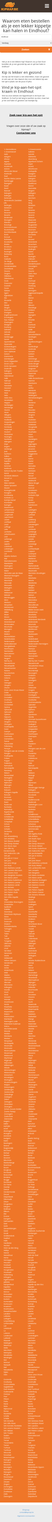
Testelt (31, 929)
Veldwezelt (8, 958)
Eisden (30, 1209)
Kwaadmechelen (10, 1311)
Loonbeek (8, 551)
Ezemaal (31, 327)
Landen (31, 1314)
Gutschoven (33, 371)
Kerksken (32, 471)
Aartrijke (7, 1126)
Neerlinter (32, 651)
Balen (6, 1141)
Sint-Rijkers (8, 895)
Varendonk (32, 951)
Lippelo (7, 544)
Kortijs (30, 497)
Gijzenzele (8, 344)
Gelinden (7, 329)
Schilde (6, 1418)
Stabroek (31, 1433)
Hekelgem (32, 393)
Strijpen (31, 921)
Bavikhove (32, 183)
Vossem (7, 997)
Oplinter (7, 714)
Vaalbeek (31, 948)
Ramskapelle (9, 768)
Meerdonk (8, 580)
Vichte (6, 968)
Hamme (31, 381)
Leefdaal (7, 522)
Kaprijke (31, 1287)
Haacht (30, 1236)
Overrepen (32, 736)
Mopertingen (33, 627)
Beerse (6, 1145)
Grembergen (9, 359)
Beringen (31, 1150)
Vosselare (32, 994)
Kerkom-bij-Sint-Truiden (13, 471)
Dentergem (32, 1192)
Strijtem (7, 924)
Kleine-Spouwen (10, 485)
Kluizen (7, 488)
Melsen (31, 595)
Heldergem (32, 395)
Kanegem (8, 458)
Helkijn (6, 1250)
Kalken (6, 456)
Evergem (7, 1219)
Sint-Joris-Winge (10, 863)
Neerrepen (32, 653)
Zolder (30, 1111)
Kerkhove (8, 468)
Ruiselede (7, 1413)
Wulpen (7, 1085)
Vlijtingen (31, 982)
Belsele (31, 195)
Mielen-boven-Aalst (36, 610)
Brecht (30, 1175)
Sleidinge (31, 897)
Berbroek (7, 198)
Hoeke (30, 417)
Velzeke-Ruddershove (36, 960)
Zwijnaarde (32, 1119)
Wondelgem (9, 1077)
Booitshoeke (9, 229)
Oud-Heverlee (9, 1389)
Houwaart (7, 1272)
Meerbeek (8, 578)
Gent (30, 1226)
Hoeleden (32, 420)
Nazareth (31, 1362)
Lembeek (32, 529)
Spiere (30, 907)
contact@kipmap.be (27, 1512)
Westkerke (32, 1043)
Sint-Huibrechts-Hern (36, 851)
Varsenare (8, 953)
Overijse (7, 1394)
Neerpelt (7, 1365)
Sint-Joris (31, 858)
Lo (5, 1331)
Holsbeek (7, 1267)
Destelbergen (33, 1194)
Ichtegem (7, 1277)
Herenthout (8, 1255)
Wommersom (33, 1075)
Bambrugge (8, 181)
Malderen (32, 558)
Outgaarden (33, 729)
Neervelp (7, 656)
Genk (6, 1226)
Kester (6, 480)
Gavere (30, 1221)
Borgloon (7, 1170)
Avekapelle (32, 171)
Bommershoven (10, 227)
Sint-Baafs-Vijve (34, 838)
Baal (6, 176)
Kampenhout (9, 1284)
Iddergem (8, 441)
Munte (30, 636)
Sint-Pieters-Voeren (36, 892)
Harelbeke (8, 1243)
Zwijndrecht (32, 1496)
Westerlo (7, 1465)
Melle (6, 1348)
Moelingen (8, 1357)
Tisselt (6, 938)
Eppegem (32, 315)
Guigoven (32, 368)
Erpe (30, 317)
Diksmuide (8, 1199)
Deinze (6, 1189)
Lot (5, 553)
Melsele (7, 595)
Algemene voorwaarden (26, 1516)
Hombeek (8, 427)
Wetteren (31, 1465)
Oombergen (33, 692)
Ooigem (31, 690)
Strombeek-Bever (35, 924)
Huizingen (8, 437)
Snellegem (32, 904)
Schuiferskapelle (34, 826)
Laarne (30, 1311)
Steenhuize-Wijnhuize (12, 914)
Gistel (6, 1231)
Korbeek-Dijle (33, 495)
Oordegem (32, 695)
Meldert (7, 590)
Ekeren (31, 298)
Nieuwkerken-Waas (36, 666)
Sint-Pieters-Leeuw (35, 1430)
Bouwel (31, 239)
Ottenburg (32, 722)
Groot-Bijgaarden (11, 361)
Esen (30, 322)
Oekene (7, 678)
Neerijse (31, 648)
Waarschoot (32, 1455)
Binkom (31, 217)
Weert (30, 1031)
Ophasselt (8, 709)
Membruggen (9, 597)
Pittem (6, 1399)
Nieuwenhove (9, 663)
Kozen (30, 500)
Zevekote (32, 1102)
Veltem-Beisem (10, 960)
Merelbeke (32, 1350)
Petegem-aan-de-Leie (36, 748)
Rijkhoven (8, 782)
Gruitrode (8, 368)
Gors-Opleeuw (9, 351)
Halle (6, 378)
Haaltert (7, 1238)
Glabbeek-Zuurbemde (36, 1231)
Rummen (32, 807)
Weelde (31, 1028)
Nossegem (32, 673)
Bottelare (8, 239)
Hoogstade (32, 427)
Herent (6, 1253)
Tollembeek (33, 938)
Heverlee (31, 412)
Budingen (32, 249)
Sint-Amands (9, 1421)
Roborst (7, 787)
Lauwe (6, 519)
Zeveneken (8, 1104)
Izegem (31, 1279)
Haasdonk (8, 373)
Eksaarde (7, 300)
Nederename (9, 641)
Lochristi (31, 1331)
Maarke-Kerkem (10, 556)
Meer (30, 575)
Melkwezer (8, 592)
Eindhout (7, 1209)
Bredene (7, 1177)
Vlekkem (7, 977)
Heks (6, 395)
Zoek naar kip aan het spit (26, 115)
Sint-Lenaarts (33, 870)
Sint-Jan (7, 856)
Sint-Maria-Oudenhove (13, 880)
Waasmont (8, 1011)
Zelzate (6, 1482)
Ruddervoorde (34, 800)
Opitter (31, 712)
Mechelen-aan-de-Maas (13, 573)
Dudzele (7, 286)
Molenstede (33, 622)
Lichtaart (31, 536)
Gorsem (31, 351)
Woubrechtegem (10, 1082)
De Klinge (8, 261)
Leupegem (32, 534)
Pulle (30, 763)
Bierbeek (31, 1158)
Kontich (7, 1299)
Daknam (31, 259)
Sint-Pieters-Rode (11, 892)
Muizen (7, 631)
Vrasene (31, 997)
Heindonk (32, 390)
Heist (6, 393)
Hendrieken (8, 400)
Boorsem (32, 229)
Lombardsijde (33, 549)
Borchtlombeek (10, 232)
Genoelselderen (34, 334)
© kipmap (26, 1510)
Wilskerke (32, 1067)
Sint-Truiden (8, 1433)
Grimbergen (32, 1233)
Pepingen (31, 1396)
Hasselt (31, 1243)
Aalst (6, 154)
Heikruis (7, 390)
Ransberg (8, 770)
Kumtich (31, 502)
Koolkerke (32, 493)
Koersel (31, 488)
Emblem (31, 310)
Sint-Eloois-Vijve (10, 846)
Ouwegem (32, 731)
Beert (6, 188)
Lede (30, 1316)
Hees (30, 385)
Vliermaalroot (33, 980)
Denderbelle (9, 264)
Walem (7, 1014)
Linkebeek (8, 1328)
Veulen (6, 965)
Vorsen (31, 992)
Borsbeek (7, 1172)
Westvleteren (33, 1050)
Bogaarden (32, 225)
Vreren (30, 999)
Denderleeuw (33, 1189)
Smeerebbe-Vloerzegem (13, 902)
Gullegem (8, 371)
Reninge (31, 775)
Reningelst (8, 778)
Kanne (30, 458)
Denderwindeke (10, 266)
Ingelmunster (9, 1279)
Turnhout (7, 1450)
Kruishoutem (9, 1309)
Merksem (32, 602)
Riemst (30, 1406)
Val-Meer (7, 951)
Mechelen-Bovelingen (36, 573)
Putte (6, 1401)
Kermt (6, 473)
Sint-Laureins (33, 1426)
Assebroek (8, 166)
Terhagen (8, 929)
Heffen (31, 388)
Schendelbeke (33, 819)
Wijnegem (8, 1472)
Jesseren (31, 449)
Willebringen (9, 1065)
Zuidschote (8, 1116)
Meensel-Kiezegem (11, 575)
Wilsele (7, 1067)
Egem (6, 293)
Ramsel (31, 765)
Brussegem (32, 247)
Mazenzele (32, 571)
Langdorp (32, 512)
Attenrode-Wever (11, 171)
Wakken (31, 1011)
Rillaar (30, 785)
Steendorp (8, 912)
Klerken (31, 485)
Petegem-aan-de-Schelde (14, 751)
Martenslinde (33, 566)
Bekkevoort (32, 1148)
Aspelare (7, 164)
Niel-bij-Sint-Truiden (36, 661)
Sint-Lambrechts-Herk (36, 868)
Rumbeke (8, 807)
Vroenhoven (9, 1002)
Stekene (7, 1438)
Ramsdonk (8, 765)
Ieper (30, 1277)
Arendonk (7, 1136)
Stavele (31, 909)
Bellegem (32, 193)
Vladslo (7, 975)
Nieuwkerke (8, 1370)
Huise (30, 434)
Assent (31, 166)
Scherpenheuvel (34, 1416)
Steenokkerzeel (34, 1435)
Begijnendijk (8, 1148)
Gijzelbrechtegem (35, 342)
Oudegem (32, 724)
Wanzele (31, 1021)
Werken (7, 1038)
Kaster (30, 461)
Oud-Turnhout (33, 1389)
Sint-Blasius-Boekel (11, 841)
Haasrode (32, 373)
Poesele (31, 756)
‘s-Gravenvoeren (34, 149)
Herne (6, 1257)
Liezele (31, 539)
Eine (30, 295)
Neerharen (32, 646)
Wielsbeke (32, 1469)
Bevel (30, 208)
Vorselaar (31, 1452)
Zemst (30, 1482)
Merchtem (8, 1350)
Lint (29, 1328)
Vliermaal (7, 980)
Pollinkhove (32, 758)
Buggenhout (33, 1180)
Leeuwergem (33, 524)
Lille (29, 1326)
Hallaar (31, 376)
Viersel (30, 968)
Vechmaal (32, 953)
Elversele (7, 310)
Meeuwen (8, 585)
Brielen (7, 244)
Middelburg (8, 610)
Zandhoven (32, 1477)
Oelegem (32, 678)
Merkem (7, 602)
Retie (6, 1406)
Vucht (30, 1002)
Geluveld (31, 332)
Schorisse (32, 824)
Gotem (7, 354)
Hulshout (31, 1275)
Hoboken (7, 417)
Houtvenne (8, 434)
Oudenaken (32, 726)
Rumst (30, 1413)
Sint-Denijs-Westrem (36, 843)
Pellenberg (8, 746)
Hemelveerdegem (35, 398)
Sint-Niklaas (8, 1430)
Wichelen (7, 1469)
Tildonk (31, 936)
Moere (6, 617)
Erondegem (8, 317)
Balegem (31, 178)
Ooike (6, 692)
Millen (6, 612)
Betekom (7, 208)
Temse (30, 1438)
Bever (30, 1155)
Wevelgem (8, 1467)
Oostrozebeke (9, 1384)
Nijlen (6, 1372)
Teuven (7, 931)
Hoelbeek (8, 420)
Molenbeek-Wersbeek (36, 619)
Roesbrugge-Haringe (36, 787)
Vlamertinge (33, 975)
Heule (30, 407)
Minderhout (32, 612)
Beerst (31, 186)
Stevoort (7, 919)
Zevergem (8, 1106)
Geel (5, 1223)
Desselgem (32, 266)
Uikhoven (7, 943)
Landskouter (9, 512)
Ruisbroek (32, 802)
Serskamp (8, 831)
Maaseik (7, 1340)
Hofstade (7, 424)
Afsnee (7, 159)
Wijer (30, 1058)
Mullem (7, 634)
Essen (30, 1214)
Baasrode (32, 176)
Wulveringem (9, 1087)
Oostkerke (32, 700)
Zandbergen (9, 1089)
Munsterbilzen (9, 636)
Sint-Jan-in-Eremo (35, 856)
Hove (30, 1272)
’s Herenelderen (10, 149)
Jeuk (5, 451)
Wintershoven (9, 1072)
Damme (31, 1182)
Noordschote (9, 673)
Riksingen (8, 785)
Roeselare (32, 1409)
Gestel (6, 339)
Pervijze (7, 748)
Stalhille (7, 909)
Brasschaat (8, 1175)
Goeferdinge (33, 346)
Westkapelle (9, 1043)
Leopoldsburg (9, 1321)
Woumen (32, 1082)
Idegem (31, 441)
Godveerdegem (10, 346)
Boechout (7, 1165)
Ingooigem (32, 444)
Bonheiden (32, 1165)
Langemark (8, 515)
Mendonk (32, 597)
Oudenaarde (8, 1391)
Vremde (7, 999)
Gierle (30, 339)
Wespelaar (8, 1041)
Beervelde (32, 188)
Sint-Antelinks (9, 838)
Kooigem (7, 493)
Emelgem (8, 312)
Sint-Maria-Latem (11, 877)
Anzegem (7, 1133)
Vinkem (31, 970)
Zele (29, 1479)
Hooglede (32, 1267)
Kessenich (32, 478)
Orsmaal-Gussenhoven (37, 719)
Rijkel (30, 780)
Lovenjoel (32, 553)
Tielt (6, 936)
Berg (30, 200)
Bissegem (8, 220)
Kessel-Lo (8, 478)
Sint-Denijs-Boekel (11, 843)
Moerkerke (32, 617)
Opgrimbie (32, 707)
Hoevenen (32, 422)
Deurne (7, 271)
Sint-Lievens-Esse (11, 873)
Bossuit (7, 237)
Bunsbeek (7, 1182)
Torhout (7, 1447)
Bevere (7, 210)
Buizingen (8, 251)
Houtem (7, 432)
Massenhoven (33, 568)
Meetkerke (32, 583)
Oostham (8, 700)
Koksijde (31, 1296)
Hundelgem (32, 439)
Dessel (6, 1194)
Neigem (7, 658)
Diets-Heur (32, 273)
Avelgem (7, 1138)
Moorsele (32, 624)
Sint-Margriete (34, 873)
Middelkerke (32, 1355)
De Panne (7, 1184)
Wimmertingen (10, 1070)
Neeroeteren (9, 653)
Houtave (31, 429)
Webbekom (32, 1026)
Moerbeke (32, 614)
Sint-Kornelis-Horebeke (13, 1426)
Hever (6, 412)
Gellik (30, 329)
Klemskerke (32, 1292)
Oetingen (7, 683)
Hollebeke (32, 424)
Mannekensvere (10, 561)
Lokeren (7, 1333)
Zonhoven (32, 1486)
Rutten (31, 812)
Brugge (6, 1180)
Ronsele (7, 795)
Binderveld (8, 217)
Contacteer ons (26, 132)
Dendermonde (9, 1192)
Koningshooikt (9, 490)
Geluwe (7, 334)
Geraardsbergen (10, 1228)
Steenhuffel (32, 912)
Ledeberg (32, 519)
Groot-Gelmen (34, 361)
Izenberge (8, 449)
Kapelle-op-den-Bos (36, 1284)
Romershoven (33, 792)
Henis (30, 400)
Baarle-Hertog (33, 1138)
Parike (30, 741)
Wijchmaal (8, 1058)
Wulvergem (32, 1085)
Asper (30, 164)
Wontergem (33, 1077)
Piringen (7, 753)
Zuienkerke (32, 1491)
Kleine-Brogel (33, 483)
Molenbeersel (9, 622)
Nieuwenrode (33, 663)
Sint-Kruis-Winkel (34, 865)
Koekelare (8, 1296)
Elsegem (31, 1211)
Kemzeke (32, 466)
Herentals (31, 1253)
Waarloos (8, 1009)
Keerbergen (32, 1289)
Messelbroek (33, 605)
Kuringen (7, 505)
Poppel (7, 761)
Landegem (32, 510)
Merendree (32, 600)
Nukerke (7, 675)
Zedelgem (8, 1097)
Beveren (31, 210)
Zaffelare (31, 1087)
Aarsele (31, 154)
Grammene (8, 356)
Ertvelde (31, 320)
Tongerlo (7, 941)
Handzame (32, 383)
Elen (5, 303)
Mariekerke (8, 563)
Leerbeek (32, 522)
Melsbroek (32, 592)
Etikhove (31, 1216)
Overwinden (8, 739)
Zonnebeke (8, 1489)
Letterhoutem (9, 534)
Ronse (6, 1411)
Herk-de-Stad (33, 1255)
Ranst (6, 1404)
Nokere (7, 670)
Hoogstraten (9, 1270)
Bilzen (30, 1160)
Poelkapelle (8, 756)
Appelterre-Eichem (35, 161)
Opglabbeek (8, 1387)
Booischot (32, 227)
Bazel (6, 186)
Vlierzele (7, 982)
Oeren (6, 680)
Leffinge (7, 527)
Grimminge (32, 359)
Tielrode (31, 933)
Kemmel (7, 466)
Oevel (30, 683)
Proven (31, 761)
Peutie (30, 751)
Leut (6, 536)
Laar (30, 507)
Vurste (6, 1004)
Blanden (7, 222)
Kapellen (7, 461)
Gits (29, 344)
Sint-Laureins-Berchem (13, 870)
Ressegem (8, 780)
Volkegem (8, 987)
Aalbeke (31, 152)
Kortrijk (31, 1304)
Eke (5, 298)
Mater (6, 571)
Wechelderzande (10, 1028)
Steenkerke (32, 914)
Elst (5, 1214)
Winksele (31, 1070)
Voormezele (33, 990)
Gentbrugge (8, 337)
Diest (30, 1197)
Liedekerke (32, 1323)
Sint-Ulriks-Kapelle (11, 897)
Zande (30, 1089)
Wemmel (7, 1462)
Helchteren (32, 1248)
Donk (6, 281)
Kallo (30, 456)
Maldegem (8, 1343)
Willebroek (32, 1472)
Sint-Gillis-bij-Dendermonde (9, 849)
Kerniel (31, 473)
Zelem (6, 1099)
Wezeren (31, 1053)
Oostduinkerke (34, 697)
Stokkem (31, 919)
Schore (7, 824)
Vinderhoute (9, 970)
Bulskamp (8, 254)
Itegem (7, 446)
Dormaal (31, 281)
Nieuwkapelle (9, 666)
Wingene (7, 1474)
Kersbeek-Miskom (11, 476)
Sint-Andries (33, 836)
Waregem (7, 1460)
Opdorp (7, 707)
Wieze (30, 1055)
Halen (30, 1238)
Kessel (30, 476)
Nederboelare (9, 639)
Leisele (31, 527)
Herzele (31, 1260)
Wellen (30, 1460)
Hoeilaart (7, 1265)
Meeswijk (8, 583)
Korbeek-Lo (8, 497)
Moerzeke (8, 619)
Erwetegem (8, 322)
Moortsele (8, 627)
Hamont (7, 383)
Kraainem (7, 1306)
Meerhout (7, 1345)
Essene (6, 1216)
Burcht (31, 254)
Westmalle (8, 1046)
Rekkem (31, 773)
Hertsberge (8, 407)
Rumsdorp (8, 809)
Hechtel (7, 1245)
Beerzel (7, 191)
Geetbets (31, 1223)
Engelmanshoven (11, 315)
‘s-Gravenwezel (10, 152)
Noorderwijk (33, 670)
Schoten (31, 1418)
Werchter (32, 1036)
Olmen (31, 685)
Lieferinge (8, 539)
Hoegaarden (33, 1262)
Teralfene (32, 926)
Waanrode (32, 1004)
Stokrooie (8, 921)
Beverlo (7, 215)
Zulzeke (31, 1116)
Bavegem (8, 183)
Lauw (30, 517)
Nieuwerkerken (34, 1367)
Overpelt (31, 1394)
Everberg (7, 327)
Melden (31, 588)
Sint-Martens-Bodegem (37, 880)
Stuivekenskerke (10, 926)
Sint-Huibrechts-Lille (12, 853)
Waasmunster (9, 1457)
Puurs (30, 1401)
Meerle (31, 580)
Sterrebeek (32, 916)
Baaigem (31, 173)
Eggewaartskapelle (35, 293)
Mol (5, 1360)
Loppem (31, 551)
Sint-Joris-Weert (34, 860)
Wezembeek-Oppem (36, 1467)
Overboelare (9, 734)
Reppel (31, 778)
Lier (5, 1326)
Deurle (31, 268)
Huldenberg (8, 1275)
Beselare (31, 205)
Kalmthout (32, 1282)
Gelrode (7, 332)
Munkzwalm (33, 634)
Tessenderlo (8, 1443)
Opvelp (31, 717)
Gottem (31, 354)
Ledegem (7, 1318)
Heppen (7, 402)
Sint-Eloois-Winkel (35, 846)
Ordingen (7, 719)
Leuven (31, 1321)
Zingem (7, 1484)
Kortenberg (32, 1301)
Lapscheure (8, 517)
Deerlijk (7, 1187)
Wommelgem (33, 1474)
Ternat (6, 1440)
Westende (32, 1041)
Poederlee (32, 753)
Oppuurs (7, 717)
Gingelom (31, 1228)
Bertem (7, 1155)
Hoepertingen (9, 422)
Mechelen (32, 1343)
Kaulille (7, 463)
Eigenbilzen (8, 295)
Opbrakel (31, 705)
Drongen (31, 283)
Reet (30, 770)
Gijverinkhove (9, 342)
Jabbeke (7, 1282)
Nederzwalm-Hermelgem (38, 644)
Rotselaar (31, 1411)
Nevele (30, 1365)
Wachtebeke (33, 1457)
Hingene (31, 415)
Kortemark (32, 1299)
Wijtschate (8, 1063)
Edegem (7, 1206)
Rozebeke (8, 800)
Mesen (30, 1352)
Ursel (6, 948)
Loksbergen (8, 549)
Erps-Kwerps (9, 320)
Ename (31, 312)
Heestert (7, 388)
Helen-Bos (8, 398)
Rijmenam (32, 782)
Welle (30, 1033)
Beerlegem (8, 1143)
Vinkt (6, 972)
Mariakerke (32, 561)
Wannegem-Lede (11, 1021)
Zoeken (25, 49)
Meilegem (8, 588)
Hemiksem (32, 1250)
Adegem (7, 156)
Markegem (8, 566)
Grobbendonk (9, 1236)
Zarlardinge (8, 1094)
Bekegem (8, 193)
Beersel (31, 1145)
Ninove (30, 1372)
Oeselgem (32, 680)
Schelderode (9, 817)
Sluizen (31, 899)
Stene (6, 916)
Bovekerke (8, 242)
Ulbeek (31, 946)
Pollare (7, 758)
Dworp (31, 288)
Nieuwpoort (32, 1370)
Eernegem (32, 290)
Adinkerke (32, 156)
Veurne (30, 1450)
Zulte (6, 1494)
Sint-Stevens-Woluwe (36, 895)
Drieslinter (32, 1201)
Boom (6, 1167)
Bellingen (7, 195)
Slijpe (6, 899)
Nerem (31, 658)
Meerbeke (32, 578)
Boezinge (8, 225)
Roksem (7, 790)
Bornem (31, 1170)
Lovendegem (33, 1335)
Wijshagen (32, 1060)
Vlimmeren (8, 985)
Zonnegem (8, 1114)
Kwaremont (8, 507)
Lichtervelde (8, 1323)
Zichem (31, 1106)
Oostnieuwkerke (34, 702)
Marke (30, 563)
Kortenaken (8, 1301)
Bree (30, 1177)
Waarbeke (8, 1007)
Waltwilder (32, 1016)
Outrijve (7, 731)
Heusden (31, 410)
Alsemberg (32, 159)
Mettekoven (9, 607)
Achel (6, 1128)
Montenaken (9, 624)
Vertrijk (31, 963)
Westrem (32, 1048)
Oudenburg (32, 1391)
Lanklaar (31, 515)
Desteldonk (8, 268)
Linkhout (31, 541)
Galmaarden (8, 1221)
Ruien (6, 802)
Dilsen (6, 1201)
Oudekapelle (9, 726)
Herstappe (8, 1260)
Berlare (31, 1153)
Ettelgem (7, 324)
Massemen (8, 568)
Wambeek (8, 1019)
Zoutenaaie (32, 1114)
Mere (6, 600)
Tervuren (31, 1440)
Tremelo (31, 1447)
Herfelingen (8, 405)
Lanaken (7, 1314)
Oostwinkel (8, 705)
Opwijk (30, 1387)
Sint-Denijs (32, 841)
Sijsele (30, 831)
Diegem (7, 273)
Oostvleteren (33, 1384)
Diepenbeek (8, 1197)
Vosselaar (7, 1455)
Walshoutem (9, 1016)
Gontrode (32, 349)
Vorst (6, 994)
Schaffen (7, 814)
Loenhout (8, 546)
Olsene (7, 687)
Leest (6, 524)
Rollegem (32, 790)
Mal (5, 558)
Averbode (8, 173)
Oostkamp (8, 1382)
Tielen (6, 933)
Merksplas (8, 1352)
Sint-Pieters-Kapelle (11, 890)
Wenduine (8, 1036)
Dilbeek (31, 1199)
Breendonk (32, 242)
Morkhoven (32, 629)
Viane (30, 965)
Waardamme (33, 1007)
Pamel (6, 741)
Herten (31, 405)
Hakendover (9, 376)
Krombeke (8, 502)
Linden (6, 541)
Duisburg (31, 286)
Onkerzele (32, 687)
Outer (6, 729)
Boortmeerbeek (34, 1167)
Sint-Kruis (8, 865)
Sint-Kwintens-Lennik (12, 868)
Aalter (6, 1123)
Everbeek (32, 324)
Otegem (7, 722)
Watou (6, 1026)
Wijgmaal (7, 1060)
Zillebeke (31, 1109)
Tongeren (32, 1445)
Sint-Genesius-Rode (35, 1421)
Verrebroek (8, 963)
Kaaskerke (32, 451)
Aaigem (7, 1121)
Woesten (31, 1072)
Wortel (31, 1080)
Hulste (30, 437)
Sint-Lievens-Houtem (12, 1428)
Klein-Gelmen (9, 483)
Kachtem (7, 454)
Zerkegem (8, 1102)
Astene (7, 169)
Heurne (7, 410)
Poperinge (32, 1399)
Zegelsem (32, 1097)
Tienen (6, 1445)
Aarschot (31, 1123)
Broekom (8, 247)
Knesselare (8, 1294)
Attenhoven (32, 169)
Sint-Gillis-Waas (10, 1423)
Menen (30, 1348)
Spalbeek (7, 907)
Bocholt (31, 1162)
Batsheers (32, 181)
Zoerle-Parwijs (10, 1111)
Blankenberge (9, 1162)
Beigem (31, 191)
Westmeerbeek (34, 1046)
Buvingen (32, 256)
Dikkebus (7, 276)
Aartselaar (32, 1126)
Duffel (30, 1204)
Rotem (31, 797)
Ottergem (8, 724)
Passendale (8, 743)
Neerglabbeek (9, 646)
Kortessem (8, 1304)
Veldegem (32, 955)
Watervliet (32, 1024)
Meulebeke (8, 1355)
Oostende (7, 1379)
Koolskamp (8, 495)
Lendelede (32, 1318)
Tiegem (31, 931)
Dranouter (8, 283)
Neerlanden (8, 651)
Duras (6, 288)
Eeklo (30, 1206)
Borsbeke (32, 234)
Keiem (30, 463)
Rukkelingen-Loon (35, 804)
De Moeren (32, 261)
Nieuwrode (32, 668)
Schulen (7, 829)
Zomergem (8, 1486)
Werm (30, 1038)
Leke (6, 529)
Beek (30, 1141)
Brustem (7, 249)
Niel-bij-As (8, 661)
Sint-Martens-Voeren (36, 885)
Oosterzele (32, 1379)
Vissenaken (32, 972)
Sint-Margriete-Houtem (13, 875)
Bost (30, 237)
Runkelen (32, 809)
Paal (30, 739)
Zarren (31, 1094)
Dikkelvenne (9, 278)
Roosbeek (32, 795)
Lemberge (32, 532)
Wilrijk (30, 1065)
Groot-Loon (8, 363)
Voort (6, 992)
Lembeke (7, 532)
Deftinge (31, 1187)
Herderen (32, 402)
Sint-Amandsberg (11, 836)
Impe (6, 444)
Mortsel (7, 1362)
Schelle (6, 1416)
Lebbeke (7, 1316)
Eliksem (31, 305)
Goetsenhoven (10, 349)
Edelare (7, 290)
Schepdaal (8, 821)
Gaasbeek (32, 1219)
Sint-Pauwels (33, 887)
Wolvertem (8, 1075)
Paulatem (32, 743)
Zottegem (32, 1489)
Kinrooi (6, 1292)
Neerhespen (9, 648)
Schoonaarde (33, 821)
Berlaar (6, 1153)
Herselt (30, 1257)
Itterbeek (31, 446)
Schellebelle (8, 819)
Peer (5, 1396)
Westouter (8, 1048)
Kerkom (31, 468)
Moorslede (32, 1360)
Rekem (7, 773)
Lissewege (32, 544)
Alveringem (8, 1131)
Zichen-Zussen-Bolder (12, 1109)
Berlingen (8, 205)
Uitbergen (32, 943)
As (29, 1136)
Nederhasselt (33, 641)
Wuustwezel (8, 1477)
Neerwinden (33, 656)
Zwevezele (8, 1119)
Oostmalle (32, 1382)
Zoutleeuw (8, 1491)
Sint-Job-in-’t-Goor (11, 858)
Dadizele (7, 259)
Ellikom (6, 1211)
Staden (6, 1435)
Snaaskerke (8, 904)
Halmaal (7, 381)
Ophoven (7, 712)
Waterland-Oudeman (12, 1024)
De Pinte (31, 1184)
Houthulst (32, 1270)
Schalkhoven (33, 814)
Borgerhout (32, 232)
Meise (30, 1345)
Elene (30, 303)
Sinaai (6, 834)
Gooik (6, 1233)
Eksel (30, 300)
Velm (30, 958)
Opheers (31, 709)
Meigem (31, 585)
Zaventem (8, 1479)
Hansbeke (8, 385)
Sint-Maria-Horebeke (36, 875)
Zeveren (31, 1104)
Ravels (30, 1404)
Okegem (7, 685)
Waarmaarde (33, 1009)
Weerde (7, 1031)
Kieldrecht (32, 480)
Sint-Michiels (9, 887)
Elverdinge (32, 307)
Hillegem (7, 415)
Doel (30, 278)
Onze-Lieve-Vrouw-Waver (14, 690)
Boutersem (32, 1172)
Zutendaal (32, 1494)
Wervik (30, 1462)
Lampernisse (9, 510)
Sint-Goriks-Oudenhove (37, 848)
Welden (7, 1033)
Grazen (31, 356)
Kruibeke (31, 1306)
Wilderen (31, 1063)
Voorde (7, 990)
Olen (5, 1374)
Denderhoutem (34, 264)
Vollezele (31, 987)
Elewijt (6, 305)
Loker (30, 546)
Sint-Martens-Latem (36, 1428)
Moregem (8, 629)
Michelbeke (32, 607)
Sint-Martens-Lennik (36, 882)
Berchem (32, 198)
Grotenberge (33, 366)
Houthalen (32, 432)
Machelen (32, 556)
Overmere (8, 736)
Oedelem (32, 675)
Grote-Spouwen (10, 366)
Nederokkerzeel (10, 644)
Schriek (7, 826)
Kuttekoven (32, 505)
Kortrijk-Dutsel (10, 500)
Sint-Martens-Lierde (12, 885)
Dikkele (31, 276)
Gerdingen (32, 337)
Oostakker (8, 697)
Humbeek (8, 439)
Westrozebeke (9, 1050)
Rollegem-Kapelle (11, 792)
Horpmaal (8, 429)
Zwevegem (8, 1496)
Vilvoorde (7, 1452)
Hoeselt (31, 1265)
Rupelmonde (9, 812)
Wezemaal (8, 1053)
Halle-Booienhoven (35, 378)
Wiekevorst (8, 1055)
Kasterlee (7, 1289)
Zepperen (32, 1099)
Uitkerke (7, 946)
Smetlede (32, 902)
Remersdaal (8, 775)
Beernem (31, 1143)
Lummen (31, 1338)
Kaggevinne (32, 454)
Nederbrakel (33, 639)
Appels (6, 161)
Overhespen (33, 734)
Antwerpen (32, 1131)
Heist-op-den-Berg (11, 1248)
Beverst (31, 215)
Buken (30, 251)
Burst (6, 256)
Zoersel (31, 1484)
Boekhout (32, 222)
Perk (30, 746)
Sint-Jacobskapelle (35, 853)
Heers (30, 1245)
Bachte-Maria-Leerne (12, 178)
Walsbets (32, 1014)
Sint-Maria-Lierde (35, 877)
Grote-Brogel (33, 363)
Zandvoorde (9, 1092)
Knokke (31, 1294)
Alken (30, 1128)
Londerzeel (8, 1335)
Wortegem (8, 1080)
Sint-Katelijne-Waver (36, 1423)
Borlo (6, 234)
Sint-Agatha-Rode (35, 834)
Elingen (7, 307)
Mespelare (8, 605)
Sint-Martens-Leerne (12, 882)
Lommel (31, 1333)
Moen (6, 614)
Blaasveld (32, 220)
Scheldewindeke (34, 817)
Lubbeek (7, 1338)
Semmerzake (33, 829)
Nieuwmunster (10, 668)
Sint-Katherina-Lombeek (37, 863)
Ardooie (31, 1133)
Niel (5, 1367)
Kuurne (30, 1309)
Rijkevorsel (8, 1409)
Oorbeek (7, 695)
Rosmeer (7, 797)
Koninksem (32, 490)
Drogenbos (8, 1204)
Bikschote (7, 1160)
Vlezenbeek (32, 977)
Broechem (32, 244)
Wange (31, 1019)
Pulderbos (8, 763)
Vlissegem (32, 985)
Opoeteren (32, 714)
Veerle (6, 955)
